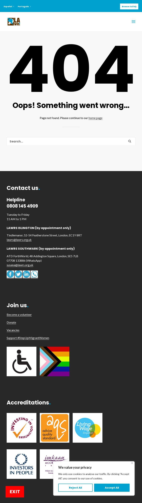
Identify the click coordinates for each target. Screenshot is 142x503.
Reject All (75, 488)
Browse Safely (129, 6)
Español (9, 6)
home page (95, 118)
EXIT (15, 491)
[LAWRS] (14, 21)
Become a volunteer (19, 314)
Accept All (112, 488)
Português (24, 6)
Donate (11, 322)
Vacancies (13, 330)
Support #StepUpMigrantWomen (28, 338)
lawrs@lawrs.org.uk (19, 239)
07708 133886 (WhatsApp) (24, 260)
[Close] (132, 463)
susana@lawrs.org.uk (20, 265)
